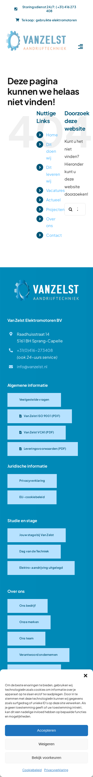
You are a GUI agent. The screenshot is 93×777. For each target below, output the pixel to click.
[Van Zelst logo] (46, 281)
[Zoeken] (70, 209)
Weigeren (47, 744)
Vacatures (55, 190)
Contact (54, 235)
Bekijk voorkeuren (46, 757)
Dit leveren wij (53, 174)
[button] (85, 675)
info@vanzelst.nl (32, 366)
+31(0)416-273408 (35, 350)
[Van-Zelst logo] (36, 31)
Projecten (55, 209)
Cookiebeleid (32, 770)
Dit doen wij (51, 151)
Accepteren (46, 730)
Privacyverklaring (56, 770)
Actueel (53, 199)
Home (52, 134)
